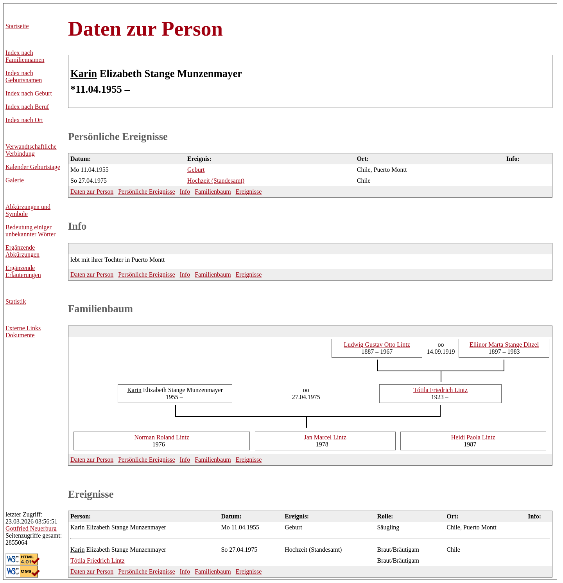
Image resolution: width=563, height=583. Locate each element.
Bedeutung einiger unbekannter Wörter (30, 231)
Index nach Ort (24, 120)
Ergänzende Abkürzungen (22, 251)
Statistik (15, 301)
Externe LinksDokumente (23, 331)
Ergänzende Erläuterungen (23, 271)
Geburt (195, 169)
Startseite (17, 26)
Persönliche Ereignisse (118, 136)
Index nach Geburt (28, 93)
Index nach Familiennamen (25, 56)
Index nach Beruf (27, 106)
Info (184, 191)
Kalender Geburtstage (32, 167)
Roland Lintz (161, 437)
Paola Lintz (473, 437)
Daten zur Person (145, 28)
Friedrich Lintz (440, 390)
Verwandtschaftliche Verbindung (31, 150)
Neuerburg (31, 528)
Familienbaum (213, 191)
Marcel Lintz (325, 437)
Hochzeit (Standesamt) (215, 180)
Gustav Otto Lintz (377, 344)
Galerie (14, 180)
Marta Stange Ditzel (504, 344)
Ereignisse (249, 191)
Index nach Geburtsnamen (23, 76)
